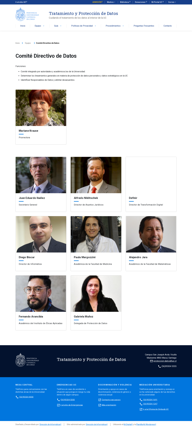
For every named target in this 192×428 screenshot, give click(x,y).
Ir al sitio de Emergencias (72, 405)
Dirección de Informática (50, 424)
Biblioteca (124, 2)
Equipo (40, 26)
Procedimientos (115, 26)
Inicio (22, 26)
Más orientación (109, 405)
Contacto (168, 26)
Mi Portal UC (156, 2)
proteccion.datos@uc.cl (165, 361)
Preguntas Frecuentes (144, 26)
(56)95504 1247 (150, 404)
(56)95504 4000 (26, 397)
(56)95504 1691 (150, 400)
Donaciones (140, 2)
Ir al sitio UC (20, 2)
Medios (111, 2)
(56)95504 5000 (68, 400)
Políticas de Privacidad (83, 26)
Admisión (96, 2)
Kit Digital (127, 424)
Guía (58, 26)
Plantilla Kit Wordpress (145, 424)
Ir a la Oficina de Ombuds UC (156, 409)
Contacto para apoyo (111, 400)
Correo (172, 2)
